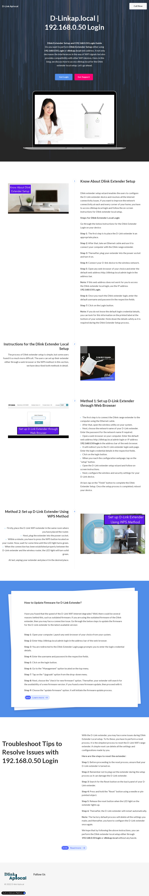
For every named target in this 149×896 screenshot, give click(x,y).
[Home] (12, 6)
